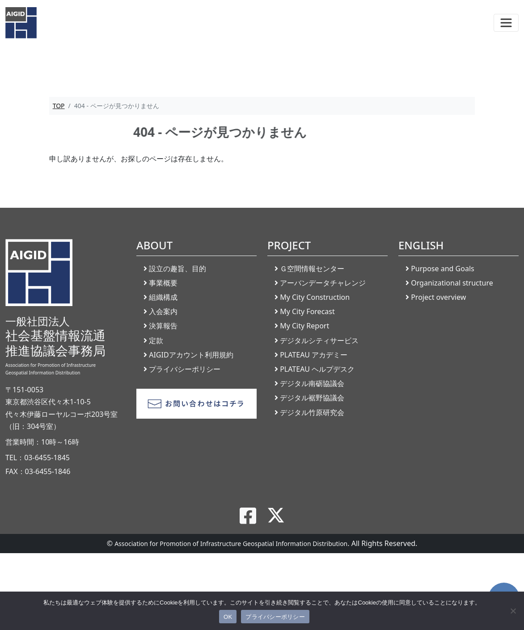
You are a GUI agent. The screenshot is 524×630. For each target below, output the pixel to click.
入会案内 (163, 311)
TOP (59, 105)
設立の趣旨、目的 (177, 268)
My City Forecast (307, 311)
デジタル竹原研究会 (312, 412)
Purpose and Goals (442, 268)
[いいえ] (512, 610)
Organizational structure (452, 283)
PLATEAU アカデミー (313, 355)
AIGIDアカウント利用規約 (191, 355)
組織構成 (163, 297)
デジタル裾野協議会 (312, 398)
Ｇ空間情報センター (312, 268)
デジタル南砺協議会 (312, 383)
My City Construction (315, 297)
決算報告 (163, 326)
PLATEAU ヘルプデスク (317, 369)
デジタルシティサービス (319, 340)
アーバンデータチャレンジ (323, 283)
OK (228, 616)
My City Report (304, 326)
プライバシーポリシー (184, 369)
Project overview (438, 297)
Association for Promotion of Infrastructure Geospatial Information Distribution (230, 543)
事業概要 (163, 283)
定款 (156, 340)
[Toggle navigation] (506, 23)
